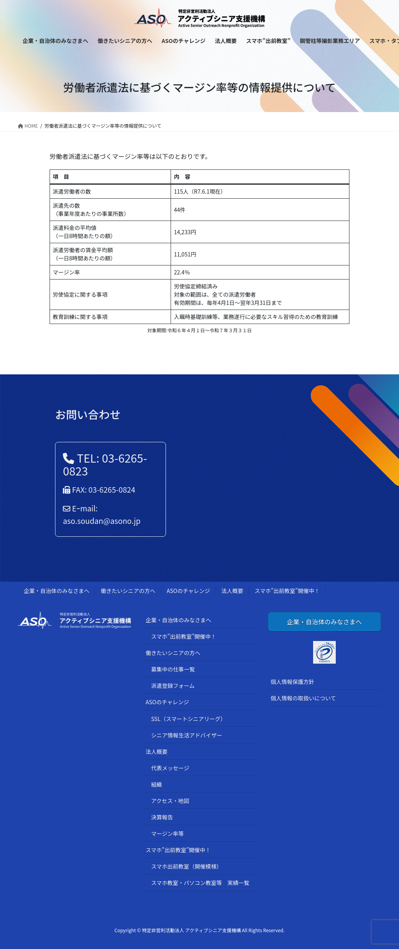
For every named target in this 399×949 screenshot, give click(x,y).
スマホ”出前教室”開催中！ (287, 591)
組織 (156, 784)
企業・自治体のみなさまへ (56, 591)
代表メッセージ (170, 768)
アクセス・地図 (170, 801)
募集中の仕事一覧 (173, 669)
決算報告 (162, 817)
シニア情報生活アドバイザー (186, 735)
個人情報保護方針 (292, 681)
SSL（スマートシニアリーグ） (188, 719)
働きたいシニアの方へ (128, 591)
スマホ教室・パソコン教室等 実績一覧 (200, 883)
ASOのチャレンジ (188, 591)
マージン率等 (167, 833)
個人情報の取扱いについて (303, 698)
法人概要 (232, 591)
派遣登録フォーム (173, 685)
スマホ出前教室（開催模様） (186, 866)
